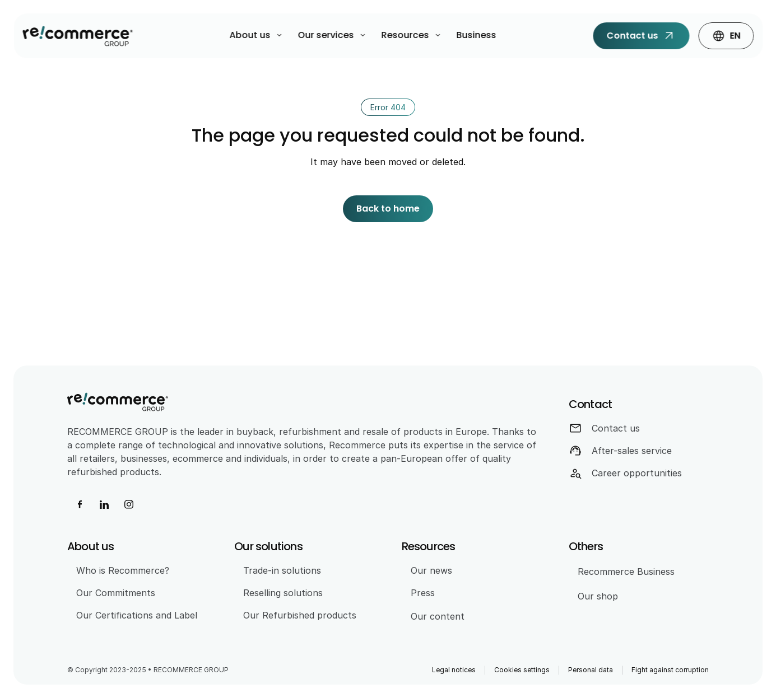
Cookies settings (522, 670)
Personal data (590, 670)
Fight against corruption (670, 670)
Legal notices (454, 670)
